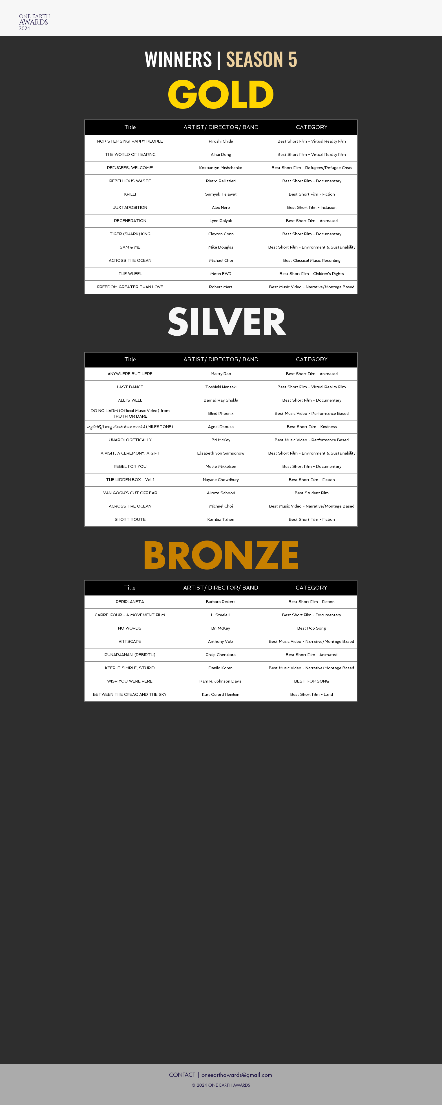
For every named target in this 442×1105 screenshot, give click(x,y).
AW (24, 22)
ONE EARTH (34, 16)
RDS (41, 22)
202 (24, 28)
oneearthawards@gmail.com (237, 1075)
